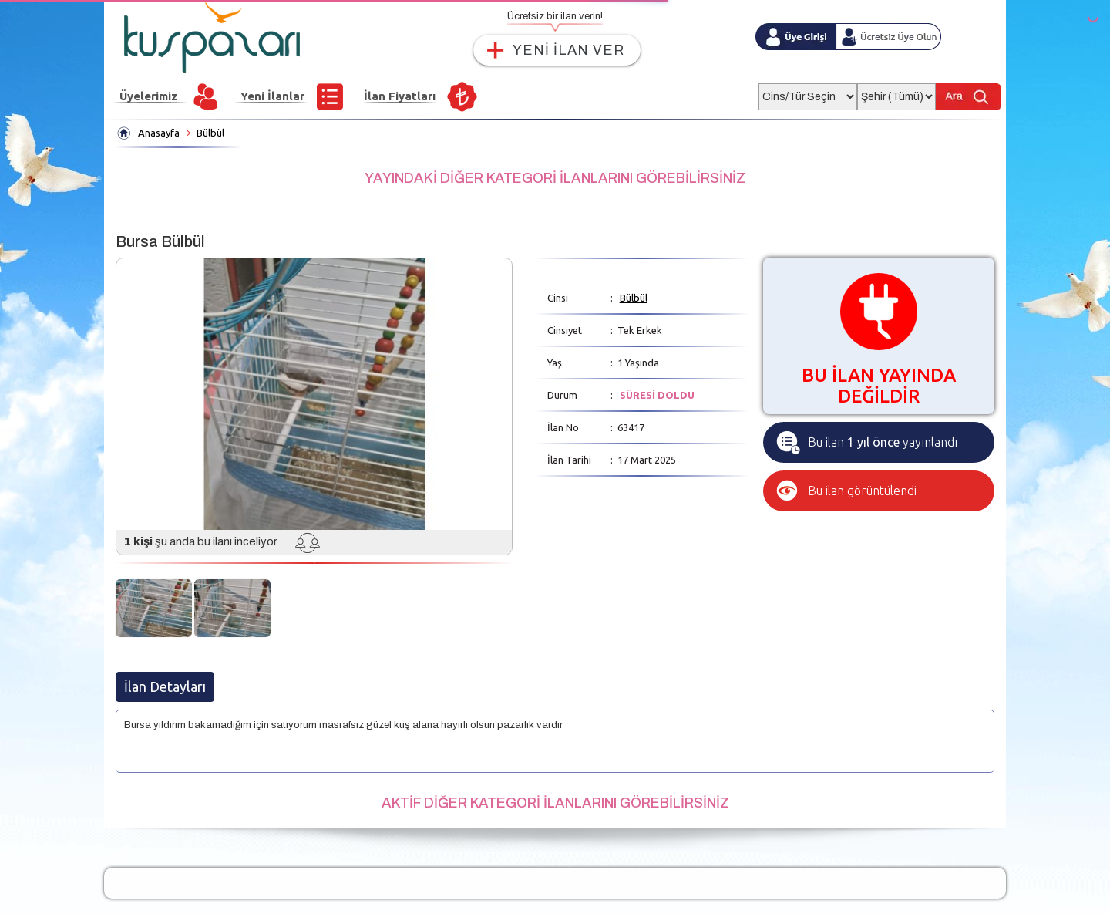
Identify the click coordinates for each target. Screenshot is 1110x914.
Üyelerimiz (148, 96)
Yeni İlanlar (272, 96)
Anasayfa (159, 132)
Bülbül (210, 132)
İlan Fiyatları (400, 96)
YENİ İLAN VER (568, 50)
